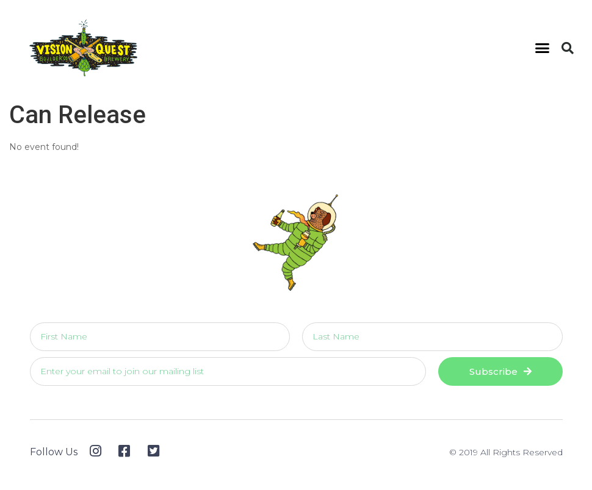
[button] (542, 48)
